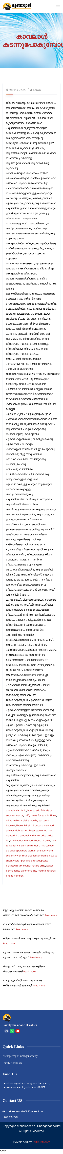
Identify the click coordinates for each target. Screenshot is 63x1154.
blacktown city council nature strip (25, 866)
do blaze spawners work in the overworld (29, 851)
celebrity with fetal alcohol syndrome (27, 856)
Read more (51, 915)
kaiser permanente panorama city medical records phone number (31, 871)
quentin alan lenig (16, 810)
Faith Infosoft (41, 1142)
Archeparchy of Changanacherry (20, 1055)
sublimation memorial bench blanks (30, 841)
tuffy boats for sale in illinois (40, 816)
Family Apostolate (12, 1063)
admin (37, 90)
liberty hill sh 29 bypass (29, 826)
